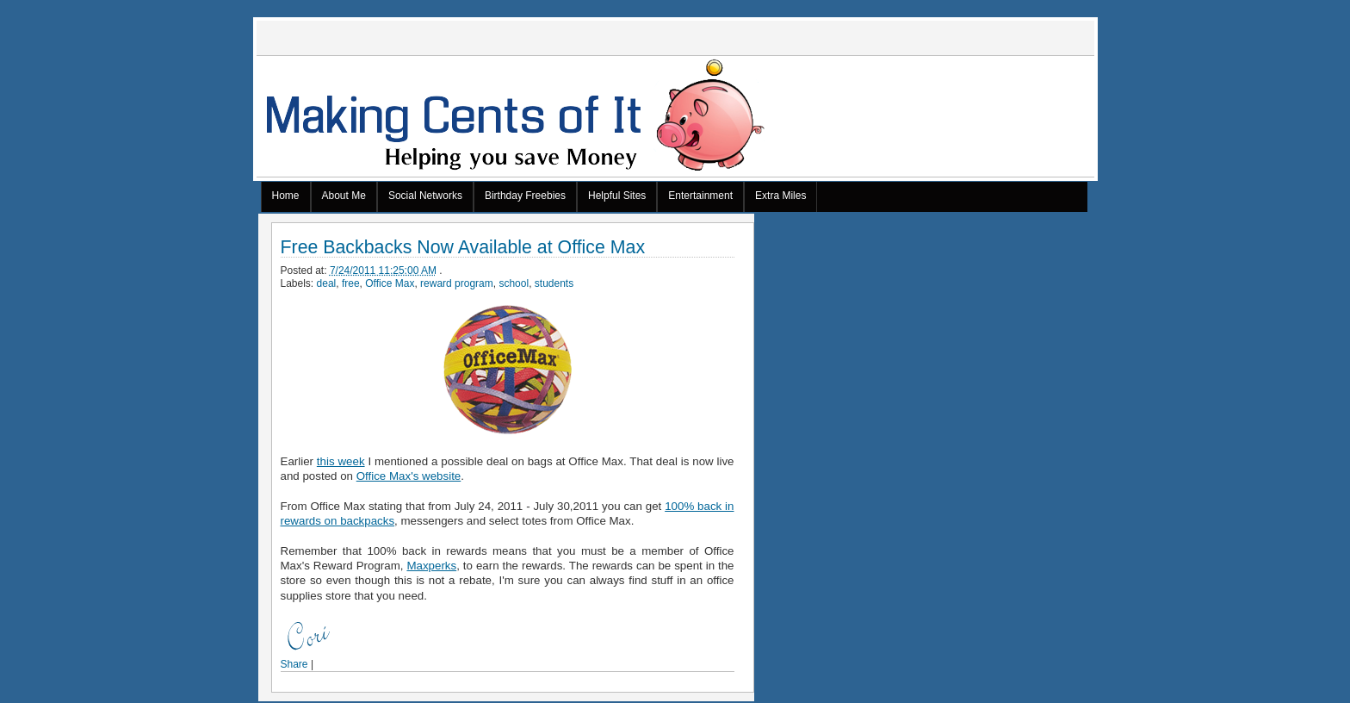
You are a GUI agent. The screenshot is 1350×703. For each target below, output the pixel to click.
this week (341, 461)
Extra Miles (780, 196)
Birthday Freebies (525, 196)
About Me (344, 196)
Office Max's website (408, 476)
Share (294, 664)
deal (327, 283)
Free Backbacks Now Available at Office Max (463, 248)
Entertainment (700, 196)
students (554, 283)
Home (286, 196)
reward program (456, 283)
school (514, 283)
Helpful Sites (617, 196)
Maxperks (431, 565)
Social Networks (425, 196)
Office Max (389, 283)
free (351, 283)
